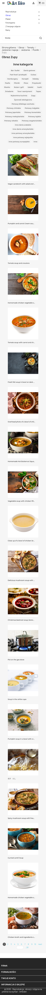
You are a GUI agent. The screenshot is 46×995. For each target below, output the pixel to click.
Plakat (8, 19)
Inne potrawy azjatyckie (23, 137)
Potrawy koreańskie (33, 112)
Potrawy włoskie (11, 121)
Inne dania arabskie (23, 125)
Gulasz (33, 75)
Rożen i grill (19, 87)
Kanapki (25, 79)
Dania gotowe (29, 70)
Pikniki (17, 83)
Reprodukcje (11, 11)
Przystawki (36, 83)
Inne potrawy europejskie (19, 142)
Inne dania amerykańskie (23, 129)
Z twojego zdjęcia (13, 26)
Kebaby (36, 79)
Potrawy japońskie (12, 112)
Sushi (39, 87)
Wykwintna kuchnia (19, 96)
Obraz (8, 15)
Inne (35, 142)
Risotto (7, 87)
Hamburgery (12, 79)
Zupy (33, 96)
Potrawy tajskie (34, 116)
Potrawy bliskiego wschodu (23, 104)
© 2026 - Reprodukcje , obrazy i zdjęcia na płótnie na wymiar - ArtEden (22, 990)
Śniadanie (9, 91)
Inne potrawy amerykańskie (23, 133)
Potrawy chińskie (14, 108)
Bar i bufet (15, 70)
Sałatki (30, 87)
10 (35, 944)
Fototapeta (10, 23)
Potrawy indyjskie (32, 108)
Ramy (8, 30)
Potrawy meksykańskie (14, 116)
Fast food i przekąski (18, 75)
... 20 (26, 947)
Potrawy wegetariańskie (32, 121)
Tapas (38, 91)
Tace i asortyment (24, 91)
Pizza (26, 83)
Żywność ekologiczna (23, 100)
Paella (7, 83)
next (40, 944)
